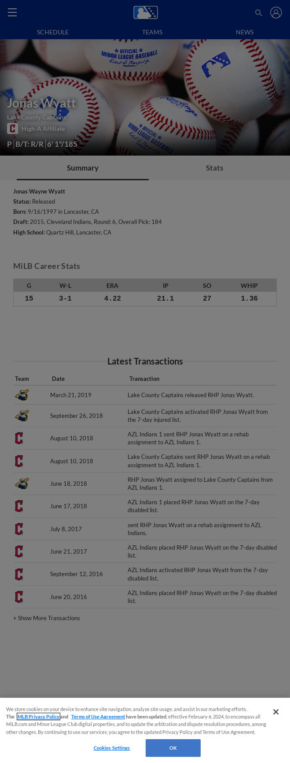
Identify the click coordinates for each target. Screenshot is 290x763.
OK (173, 748)
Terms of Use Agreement (98, 716)
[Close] (276, 712)
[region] (145, 730)
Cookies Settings (112, 748)
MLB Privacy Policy (38, 716)
